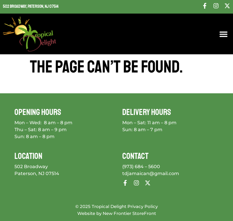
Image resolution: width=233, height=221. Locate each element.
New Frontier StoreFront (129, 213)
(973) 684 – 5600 (141, 166)
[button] (223, 33)
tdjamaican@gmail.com (150, 173)
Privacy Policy (142, 206)
